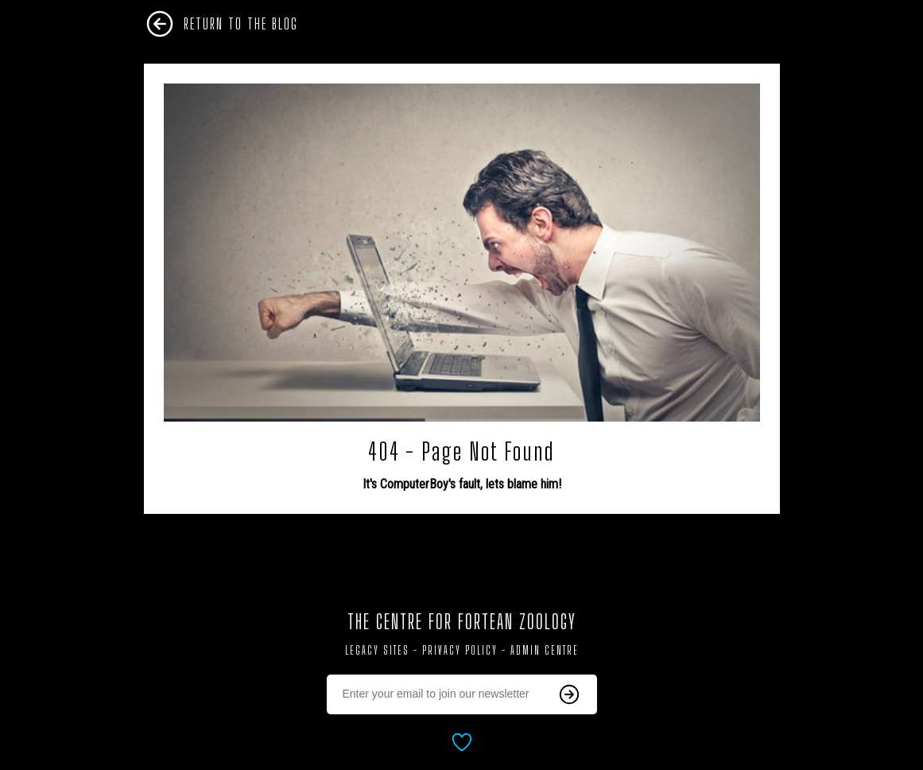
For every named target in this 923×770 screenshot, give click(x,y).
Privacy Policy (460, 650)
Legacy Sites (377, 650)
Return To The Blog (241, 24)
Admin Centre (544, 650)
